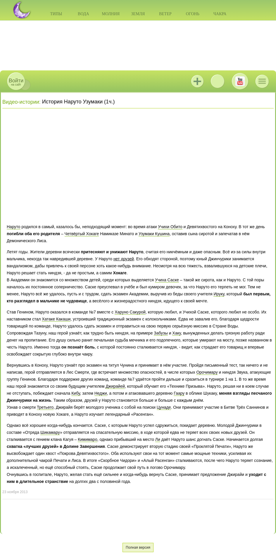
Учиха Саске (167, 280)
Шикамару (50, 432)
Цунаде (164, 407)
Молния (111, 14)
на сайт (16, 82)
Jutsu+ (197, 81)
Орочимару (207, 372)
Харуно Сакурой (130, 312)
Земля (138, 14)
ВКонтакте (217, 81)
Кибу (75, 393)
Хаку (176, 333)
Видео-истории (20, 102)
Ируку (218, 294)
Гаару (179, 393)
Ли (157, 439)
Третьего (45, 407)
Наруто (13, 226)
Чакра (220, 14)
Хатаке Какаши (56, 319)
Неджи (100, 393)
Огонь (192, 14)
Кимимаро (87, 439)
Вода (83, 14)
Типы (56, 14)
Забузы (161, 333)
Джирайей (115, 386)
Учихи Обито (170, 226)
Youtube (240, 81)
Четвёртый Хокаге (82, 233)
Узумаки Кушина (154, 233)
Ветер (165, 14)
